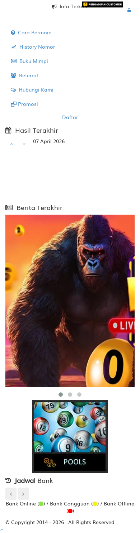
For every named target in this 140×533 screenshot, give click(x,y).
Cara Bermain (31, 32)
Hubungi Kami (32, 89)
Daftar (70, 117)
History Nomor (33, 46)
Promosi (24, 103)
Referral (24, 75)
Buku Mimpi (29, 60)
